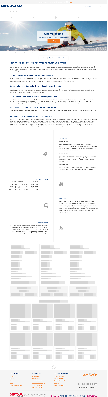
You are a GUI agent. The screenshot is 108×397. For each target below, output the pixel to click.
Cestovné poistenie (59, 378)
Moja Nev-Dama (36, 376)
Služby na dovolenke (59, 385)
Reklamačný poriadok (37, 387)
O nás (11, 383)
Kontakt (12, 376)
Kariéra (11, 380)
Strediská (43, 58)
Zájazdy (51, 58)
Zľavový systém (36, 378)
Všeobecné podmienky (59, 380)
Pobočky (12, 378)
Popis (65, 58)
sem (71, 2)
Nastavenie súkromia (37, 385)
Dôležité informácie (59, 376)
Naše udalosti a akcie (37, 380)
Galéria (58, 58)
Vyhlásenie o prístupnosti (16, 385)
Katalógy (56, 383)
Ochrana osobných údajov (38, 383)
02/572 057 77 (92, 6)
